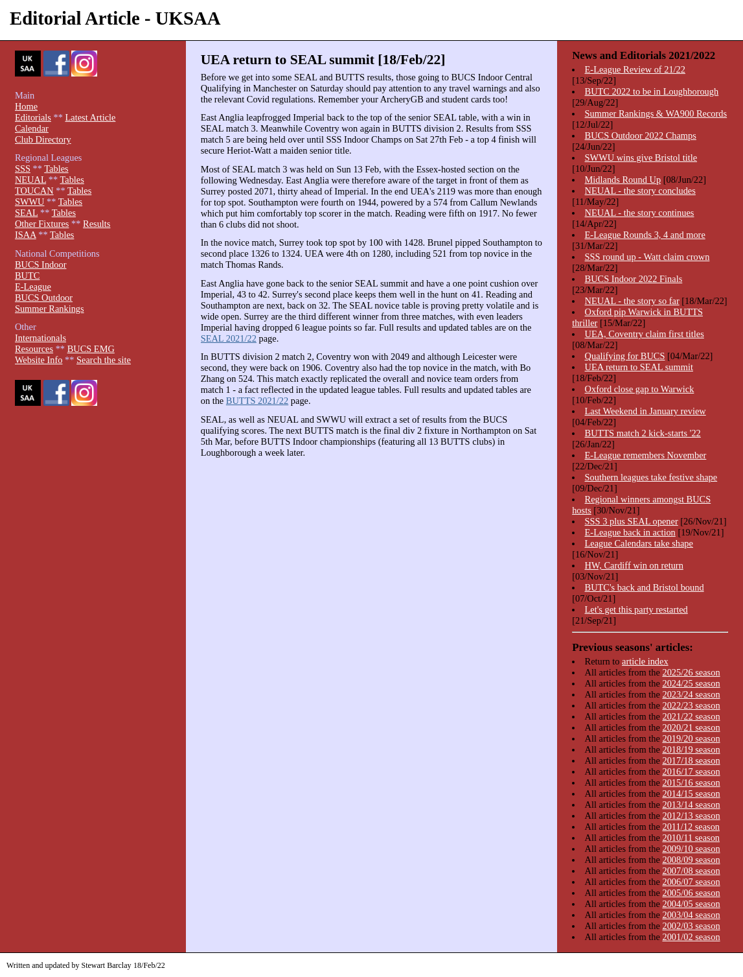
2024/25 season (691, 683)
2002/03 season (691, 926)
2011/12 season (691, 826)
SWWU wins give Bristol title (641, 157)
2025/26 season (691, 672)
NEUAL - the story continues (639, 212)
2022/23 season (691, 705)
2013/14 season (691, 804)
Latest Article (90, 117)
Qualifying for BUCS (625, 356)
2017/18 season (691, 760)
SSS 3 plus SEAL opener (631, 521)
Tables (56, 168)
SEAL (26, 212)
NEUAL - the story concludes (640, 190)
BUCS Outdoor (44, 297)
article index (645, 661)
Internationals (40, 338)
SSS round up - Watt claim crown (647, 257)
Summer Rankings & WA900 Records (656, 113)
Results (96, 223)
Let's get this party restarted (636, 609)
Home (26, 106)
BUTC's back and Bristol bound (644, 587)
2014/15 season (691, 793)
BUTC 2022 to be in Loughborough (652, 91)
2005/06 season (691, 893)
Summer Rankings (49, 308)
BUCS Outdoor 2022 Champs (640, 135)
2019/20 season (691, 738)
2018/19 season (691, 749)
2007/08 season (691, 870)
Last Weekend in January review (645, 411)
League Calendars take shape (639, 543)
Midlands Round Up (623, 179)
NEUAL (30, 179)
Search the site (103, 360)
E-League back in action (630, 532)
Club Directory (43, 139)
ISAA (25, 235)
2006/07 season (691, 882)
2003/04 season (691, 915)
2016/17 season (691, 771)
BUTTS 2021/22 (257, 400)
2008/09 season (691, 859)
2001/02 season (691, 937)
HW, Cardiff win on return (634, 565)
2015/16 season (691, 782)
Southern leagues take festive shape (651, 477)
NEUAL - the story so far (632, 301)
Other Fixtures (42, 223)
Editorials (33, 117)
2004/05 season (691, 904)
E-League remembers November (646, 455)
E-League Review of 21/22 (635, 69)
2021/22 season (691, 716)
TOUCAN (34, 190)
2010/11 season (691, 837)
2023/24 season (691, 694)
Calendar (32, 128)
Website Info (39, 360)
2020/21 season (691, 727)
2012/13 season (691, 815)
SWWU (30, 201)
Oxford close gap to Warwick (639, 389)
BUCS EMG (91, 349)
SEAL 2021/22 (229, 338)
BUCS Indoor (41, 264)
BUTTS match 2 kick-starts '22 (643, 433)
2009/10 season (691, 848)
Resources (34, 349)
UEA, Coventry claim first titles (644, 334)
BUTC (27, 275)
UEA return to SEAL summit (639, 367)
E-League (33, 286)
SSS (22, 168)
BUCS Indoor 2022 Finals (634, 279)
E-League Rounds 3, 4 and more (645, 235)
